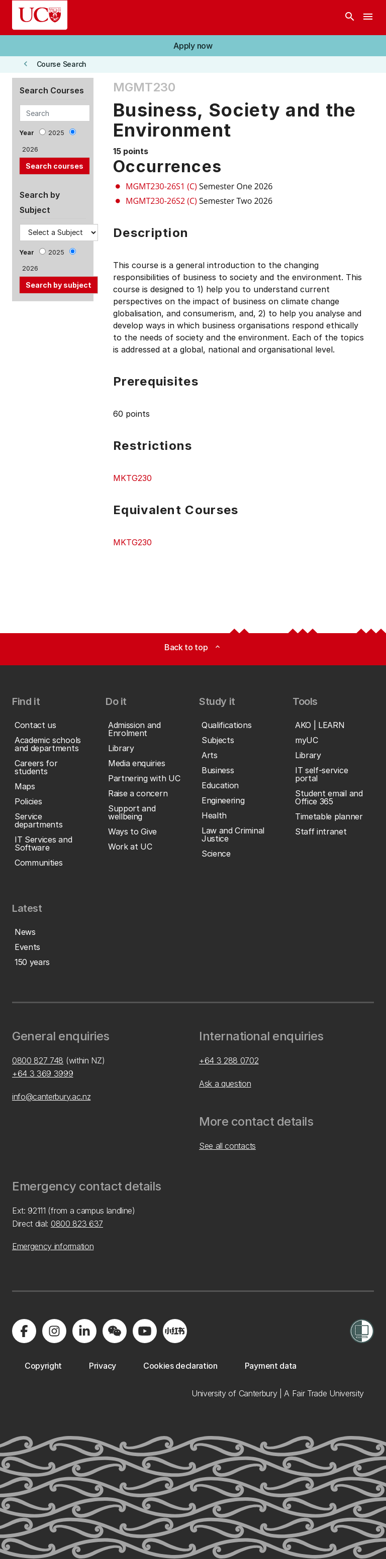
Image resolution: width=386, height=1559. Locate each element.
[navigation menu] (368, 17)
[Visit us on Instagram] (54, 1331)
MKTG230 (132, 478)
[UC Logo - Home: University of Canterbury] (39, 15)
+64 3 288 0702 (229, 1060)
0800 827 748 (37, 1060)
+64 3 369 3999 (42, 1073)
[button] (193, 45)
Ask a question (225, 1083)
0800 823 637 (77, 1224)
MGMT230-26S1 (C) (161, 186)
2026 (30, 149)
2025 (56, 133)
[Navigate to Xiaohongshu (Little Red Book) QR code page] (175, 1331)
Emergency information (52, 1246)
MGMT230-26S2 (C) (161, 200)
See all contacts (227, 1146)
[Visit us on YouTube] (145, 1331)
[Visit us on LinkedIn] (84, 1331)
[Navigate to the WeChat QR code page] (115, 1331)
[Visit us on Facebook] (24, 1331)
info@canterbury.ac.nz (51, 1097)
